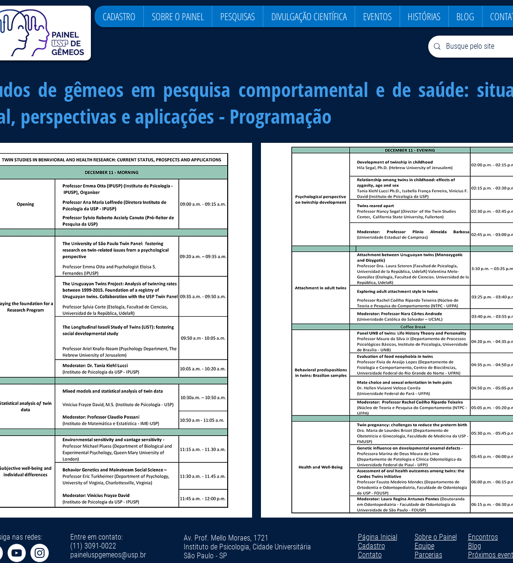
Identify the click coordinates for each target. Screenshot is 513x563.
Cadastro (371, 545)
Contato (370, 554)
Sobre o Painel (436, 537)
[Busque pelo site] (477, 47)
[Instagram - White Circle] (39, 553)
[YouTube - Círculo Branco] (16, 553)
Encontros (483, 537)
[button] (177, 16)
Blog (474, 545)
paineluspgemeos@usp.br (108, 554)
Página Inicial (377, 537)
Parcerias (428, 554)
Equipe (424, 545)
